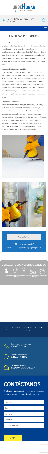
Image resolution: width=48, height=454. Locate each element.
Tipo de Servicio (24, 425)
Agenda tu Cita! (24, 237)
